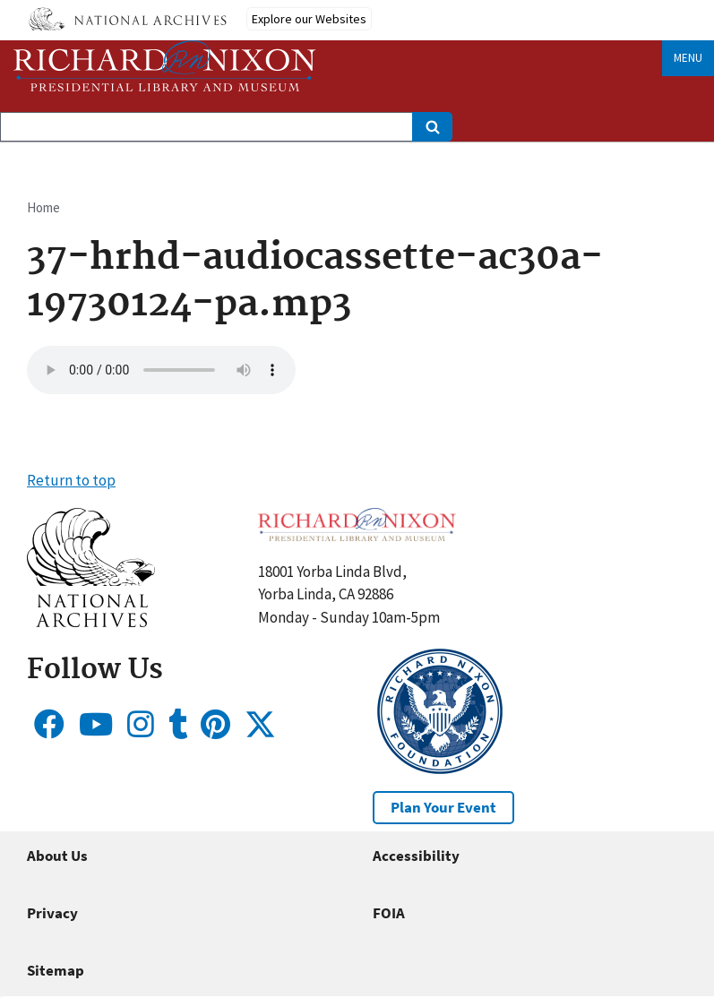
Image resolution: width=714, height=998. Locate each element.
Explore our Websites (309, 19)
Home (43, 207)
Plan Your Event (443, 807)
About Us (57, 855)
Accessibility (416, 855)
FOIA (389, 913)
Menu (688, 57)
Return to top (71, 480)
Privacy (52, 913)
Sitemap (55, 970)
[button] (91, 622)
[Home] (164, 65)
